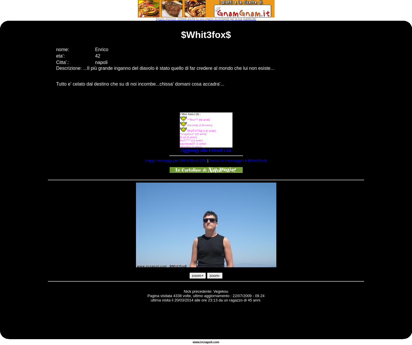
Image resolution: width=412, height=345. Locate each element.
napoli (208, 342)
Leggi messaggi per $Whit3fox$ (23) (175, 160)
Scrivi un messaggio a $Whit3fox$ (238, 160)
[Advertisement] (206, 321)
